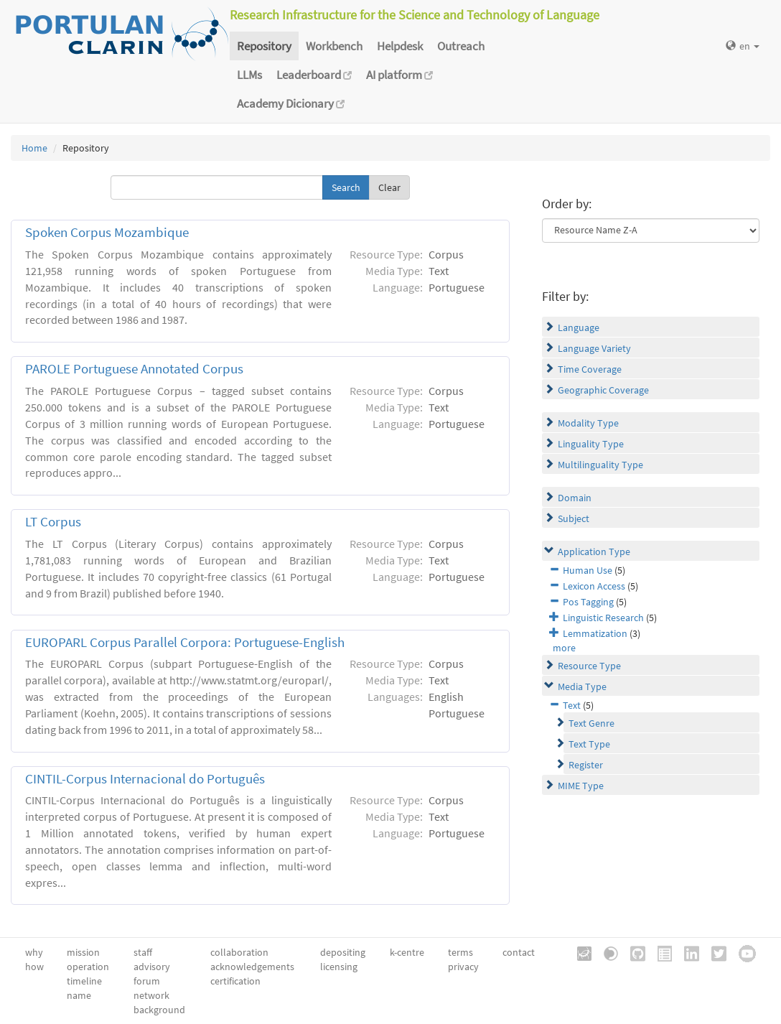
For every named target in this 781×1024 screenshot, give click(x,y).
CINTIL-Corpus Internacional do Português (145, 779)
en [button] (742, 45)
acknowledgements (252, 966)
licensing (338, 966)
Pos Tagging (588, 601)
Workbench (334, 46)
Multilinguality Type (600, 464)
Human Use (587, 570)
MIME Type (581, 785)
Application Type (594, 551)
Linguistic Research (603, 617)
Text (572, 705)
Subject (573, 518)
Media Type (582, 686)
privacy (463, 966)
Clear (389, 187)
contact (518, 952)
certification (235, 980)
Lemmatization (595, 633)
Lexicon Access (594, 586)
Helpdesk (400, 46)
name (79, 995)
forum (147, 980)
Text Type (589, 743)
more (564, 647)
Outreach (461, 46)
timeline (84, 980)
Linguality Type (591, 443)
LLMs (249, 75)
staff (143, 952)
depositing (342, 952)
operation (88, 966)
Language (578, 327)
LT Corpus (53, 521)
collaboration (239, 952)
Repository (264, 46)
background (159, 1009)
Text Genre (591, 723)
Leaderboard (314, 75)
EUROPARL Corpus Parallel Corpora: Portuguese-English (185, 642)
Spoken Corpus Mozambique (107, 232)
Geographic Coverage (603, 389)
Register (586, 764)
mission (83, 952)
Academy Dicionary (291, 103)
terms (460, 952)
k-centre (407, 952)
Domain (574, 497)
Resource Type (589, 665)
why (34, 952)
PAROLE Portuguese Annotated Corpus (134, 368)
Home (34, 147)
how (34, 966)
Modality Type (588, 422)
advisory (152, 966)
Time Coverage (590, 369)
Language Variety (594, 348)
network (151, 995)
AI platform (399, 75)
